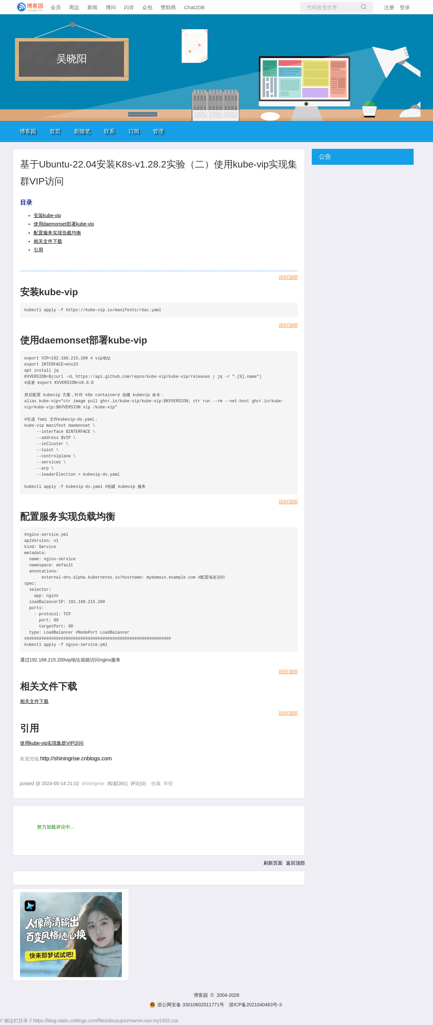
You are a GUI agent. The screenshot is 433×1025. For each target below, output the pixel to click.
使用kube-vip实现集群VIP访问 (52, 743)
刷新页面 (273, 863)
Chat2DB (194, 7)
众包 (147, 7)
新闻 (92, 7)
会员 (56, 7)
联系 (109, 131)
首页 (55, 131)
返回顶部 (295, 863)
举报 (168, 783)
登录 (405, 7)
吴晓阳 (71, 58)
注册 (389, 7)
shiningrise (93, 783)
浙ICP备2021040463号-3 (255, 1004)
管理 (158, 131)
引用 (38, 249)
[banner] (27, 7)
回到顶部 (288, 277)
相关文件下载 (48, 241)
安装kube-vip (47, 215)
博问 (111, 7)
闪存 (129, 7)
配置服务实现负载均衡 (57, 232)
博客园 (28, 131)
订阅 (133, 131)
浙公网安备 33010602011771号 (186, 1004)
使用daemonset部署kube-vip (64, 224)
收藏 (156, 783)
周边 (74, 7)
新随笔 (82, 131)
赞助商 (168, 7)
